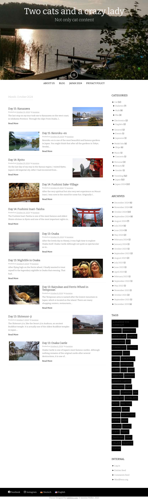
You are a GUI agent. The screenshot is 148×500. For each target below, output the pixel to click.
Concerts (119, 156)
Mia (117, 115)
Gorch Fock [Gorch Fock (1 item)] (128, 358)
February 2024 (121, 239)
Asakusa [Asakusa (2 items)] (132, 336)
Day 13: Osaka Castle (54, 346)
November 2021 (121, 290)
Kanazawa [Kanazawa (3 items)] (118, 387)
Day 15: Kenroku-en (54, 134)
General (118, 130)
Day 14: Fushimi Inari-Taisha (26, 211)
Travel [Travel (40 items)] (125, 432)
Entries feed (120, 470)
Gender (118, 170)
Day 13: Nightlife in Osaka (24, 264)
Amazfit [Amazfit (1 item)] (116, 330)
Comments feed (121, 475)
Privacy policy (95, 83)
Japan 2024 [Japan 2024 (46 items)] (117, 375)
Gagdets (119, 124)
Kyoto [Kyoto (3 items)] (115, 392)
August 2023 (120, 258)
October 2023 (120, 249)
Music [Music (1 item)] (115, 403)
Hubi (117, 110)
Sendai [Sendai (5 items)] (116, 420)
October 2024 (120, 212)
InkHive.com (72, 498)
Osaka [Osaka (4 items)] (125, 409)
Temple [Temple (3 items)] (127, 426)
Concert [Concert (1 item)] (132, 347)
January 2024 (120, 244)
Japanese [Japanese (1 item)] (129, 375)
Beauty (118, 166)
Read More (13, 123)
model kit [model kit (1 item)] (117, 398)
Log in (117, 466)
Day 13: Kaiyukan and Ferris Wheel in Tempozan (65, 292)
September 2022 (122, 281)
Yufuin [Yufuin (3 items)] (116, 448)
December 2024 (121, 202)
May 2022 (118, 286)
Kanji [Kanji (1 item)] (128, 387)
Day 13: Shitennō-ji (20, 320)
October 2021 (120, 295)
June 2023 (119, 267)
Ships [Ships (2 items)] (124, 420)
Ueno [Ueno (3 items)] (129, 437)
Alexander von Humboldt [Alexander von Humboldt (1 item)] (120, 323)
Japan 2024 (75, 83)
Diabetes (119, 106)
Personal (118, 162)
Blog (62, 83)
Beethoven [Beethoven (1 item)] (118, 342)
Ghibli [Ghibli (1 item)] (115, 358)
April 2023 (119, 272)
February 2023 (121, 276)
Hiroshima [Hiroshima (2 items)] (127, 364)
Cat (116, 102)
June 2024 (119, 230)
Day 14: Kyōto (16, 160)
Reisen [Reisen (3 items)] (116, 415)
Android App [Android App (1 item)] (119, 336)
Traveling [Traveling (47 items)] (118, 437)
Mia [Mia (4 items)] (135, 392)
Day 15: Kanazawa (19, 108)
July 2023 (118, 262)
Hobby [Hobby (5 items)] (115, 370)
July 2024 (118, 226)
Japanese (119, 138)
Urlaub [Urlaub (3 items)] (116, 443)
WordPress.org (121, 479)
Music (117, 153)
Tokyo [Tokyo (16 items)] (115, 432)
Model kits (119, 143)
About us (49, 83)
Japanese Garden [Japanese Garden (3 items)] (121, 381)
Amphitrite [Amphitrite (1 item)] (129, 330)
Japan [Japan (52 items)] (131, 370)
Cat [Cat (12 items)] (128, 342)
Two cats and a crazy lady (74, 11)
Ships (117, 147)
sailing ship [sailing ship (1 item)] (128, 415)
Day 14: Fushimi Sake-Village (60, 186)
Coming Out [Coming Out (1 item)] (119, 347)
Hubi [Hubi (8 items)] (123, 370)
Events (118, 133)
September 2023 (122, 253)
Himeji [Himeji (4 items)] (115, 364)
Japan (118, 179)
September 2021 (122, 299)
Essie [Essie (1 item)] (126, 353)
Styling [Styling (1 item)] (116, 426)
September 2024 (122, 216)
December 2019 (121, 304)
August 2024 (120, 221)
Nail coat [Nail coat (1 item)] (126, 403)
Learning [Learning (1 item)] (126, 392)
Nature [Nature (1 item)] (116, 409)
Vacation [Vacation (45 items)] (127, 443)
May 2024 (118, 235)
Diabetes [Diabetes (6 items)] (117, 353)
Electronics (119, 120)
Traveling (118, 176)
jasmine (36, 112)
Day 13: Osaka (50, 237)
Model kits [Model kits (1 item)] (131, 398)
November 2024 (122, 207)
